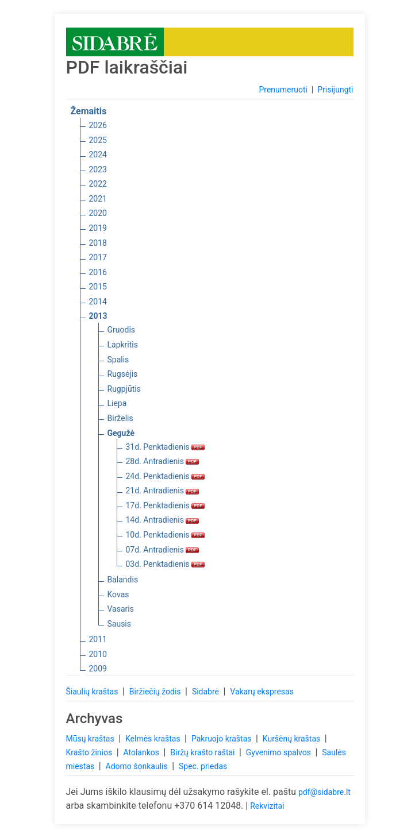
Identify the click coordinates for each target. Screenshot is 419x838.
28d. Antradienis (162, 461)
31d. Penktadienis (165, 446)
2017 (98, 257)
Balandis (123, 579)
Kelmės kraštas (153, 738)
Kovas (118, 594)
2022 (98, 183)
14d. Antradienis (162, 519)
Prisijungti (335, 89)
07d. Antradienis (162, 549)
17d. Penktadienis (165, 505)
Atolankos (142, 752)
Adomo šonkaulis (138, 766)
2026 (98, 125)
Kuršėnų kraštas (292, 738)
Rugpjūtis (124, 388)
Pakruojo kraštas (222, 738)
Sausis (119, 623)
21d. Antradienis (162, 490)
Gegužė (121, 433)
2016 (98, 272)
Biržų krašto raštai (203, 752)
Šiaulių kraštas (93, 691)
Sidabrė (206, 691)
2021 (98, 198)
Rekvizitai (267, 805)
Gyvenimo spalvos (279, 752)
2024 (98, 154)
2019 (98, 228)
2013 (98, 315)
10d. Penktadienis (165, 534)
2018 (98, 243)
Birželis (120, 418)
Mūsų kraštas (91, 738)
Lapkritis (122, 344)
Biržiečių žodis (156, 691)
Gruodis (121, 329)
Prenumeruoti (283, 89)
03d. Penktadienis (165, 564)
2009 (98, 668)
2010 (98, 654)
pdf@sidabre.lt (324, 792)
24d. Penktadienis (165, 476)
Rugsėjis (122, 374)
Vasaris (120, 608)
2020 (98, 213)
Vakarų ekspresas (262, 691)
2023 (98, 169)
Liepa (117, 403)
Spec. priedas (203, 766)
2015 (98, 286)
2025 (98, 140)
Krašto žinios (90, 752)
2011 (98, 639)
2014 (98, 301)
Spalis (118, 359)
